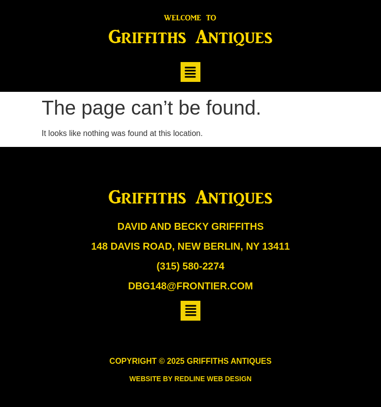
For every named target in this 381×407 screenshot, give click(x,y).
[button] (190, 72)
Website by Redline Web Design (190, 379)
